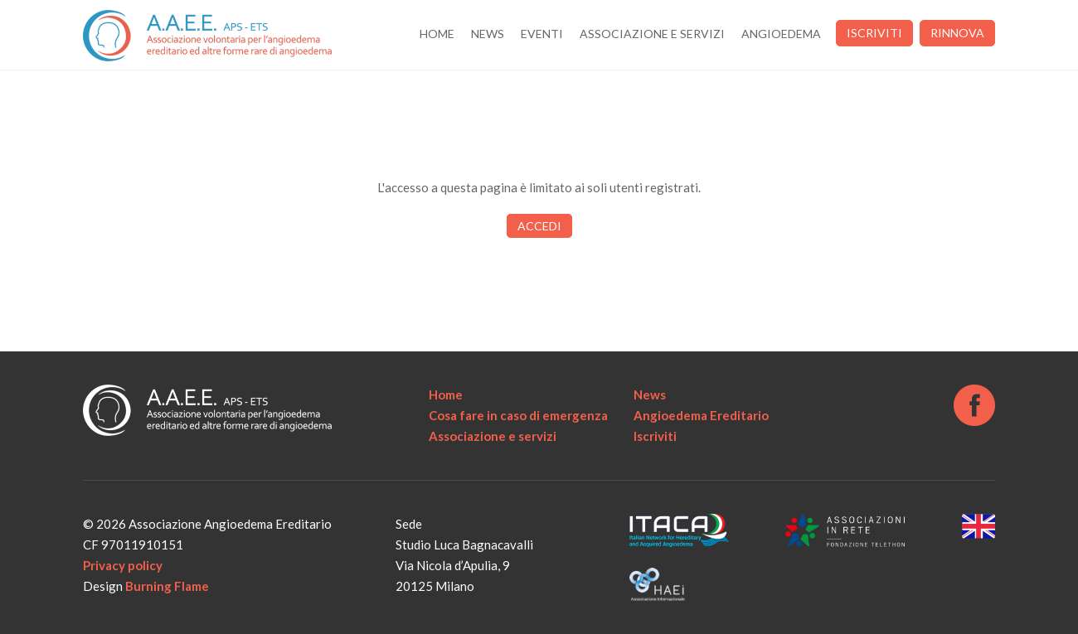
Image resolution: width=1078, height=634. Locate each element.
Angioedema (781, 34)
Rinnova (957, 33)
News (487, 34)
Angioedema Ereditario (701, 415)
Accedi (539, 226)
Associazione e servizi (652, 34)
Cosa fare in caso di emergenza (518, 415)
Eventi (542, 34)
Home (437, 34)
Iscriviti (874, 33)
